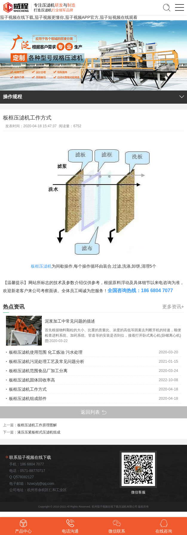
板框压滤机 (41, 266)
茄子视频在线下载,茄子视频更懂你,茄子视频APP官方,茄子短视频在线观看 (68, 17)
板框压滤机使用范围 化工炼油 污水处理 (45, 352)
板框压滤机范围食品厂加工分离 (38, 370)
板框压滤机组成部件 (28, 398)
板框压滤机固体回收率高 (32, 380)
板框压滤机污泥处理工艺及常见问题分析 (46, 361)
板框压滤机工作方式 (28, 389)
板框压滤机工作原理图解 (37, 425)
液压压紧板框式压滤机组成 (38, 432)
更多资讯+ (173, 306)
